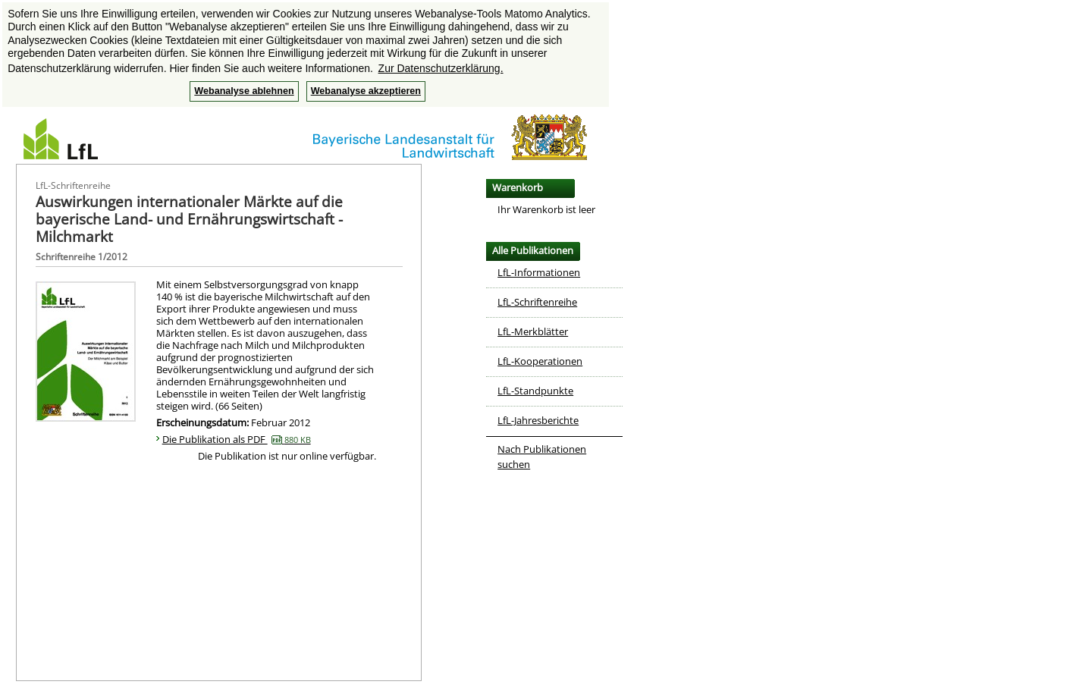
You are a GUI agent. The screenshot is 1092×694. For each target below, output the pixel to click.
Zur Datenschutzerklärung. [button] (441, 68)
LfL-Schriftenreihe (537, 302)
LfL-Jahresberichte (538, 420)
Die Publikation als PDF (236, 439)
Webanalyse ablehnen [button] (243, 91)
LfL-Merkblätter (532, 331)
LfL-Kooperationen (539, 361)
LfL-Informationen (538, 272)
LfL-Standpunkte (535, 390)
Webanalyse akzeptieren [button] (366, 91)
